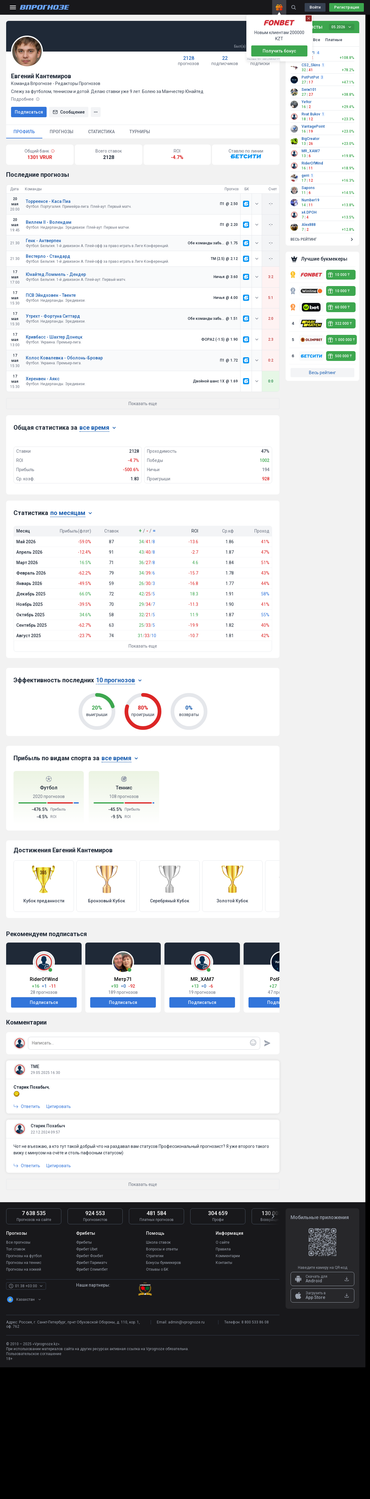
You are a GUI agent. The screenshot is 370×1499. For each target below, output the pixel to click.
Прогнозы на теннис (23, 1392)
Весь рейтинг (322, 372)
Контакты (224, 1392)
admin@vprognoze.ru (186, 1452)
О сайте (222, 1372)
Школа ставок (158, 1372)
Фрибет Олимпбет (92, 1399)
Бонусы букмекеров (163, 1392)
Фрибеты (84, 1372)
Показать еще (143, 775)
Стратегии (155, 1385)
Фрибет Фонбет (89, 1385)
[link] (229, 204)
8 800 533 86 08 (255, 1452)
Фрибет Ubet (87, 1379)
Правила (223, 1379)
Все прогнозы (18, 1372)
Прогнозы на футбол (24, 1385)
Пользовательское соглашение (33, 1483)
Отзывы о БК (157, 1399)
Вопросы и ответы (162, 1379)
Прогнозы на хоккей (23, 1399)
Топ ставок (15, 1379)
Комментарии (228, 1385)
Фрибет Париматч (91, 1392)
